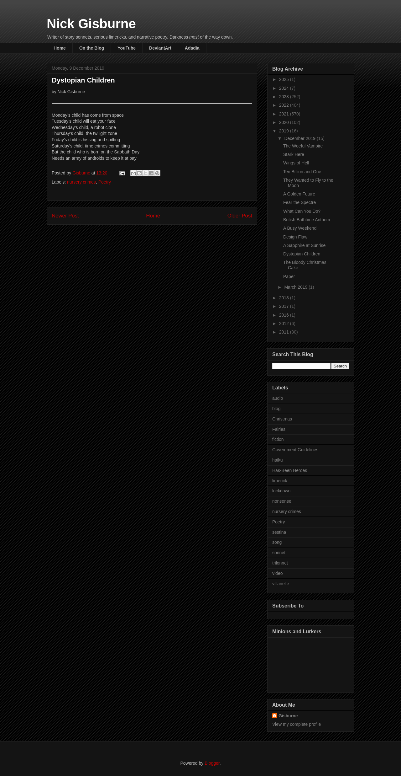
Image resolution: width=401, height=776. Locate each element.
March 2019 (296, 287)
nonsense (281, 501)
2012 (284, 323)
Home (60, 48)
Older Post (239, 216)
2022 (284, 105)
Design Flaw (295, 236)
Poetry (104, 182)
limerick (279, 480)
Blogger (212, 763)
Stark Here (293, 154)
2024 (284, 88)
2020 (284, 122)
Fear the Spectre (299, 202)
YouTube (126, 48)
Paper (289, 276)
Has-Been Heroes (289, 470)
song (277, 542)
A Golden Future (299, 193)
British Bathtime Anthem (306, 219)
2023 (284, 96)
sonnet (278, 552)
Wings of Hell (296, 162)
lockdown (281, 490)
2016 (284, 315)
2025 (284, 79)
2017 (284, 306)
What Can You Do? (301, 211)
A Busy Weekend (299, 228)
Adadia (192, 48)
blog (276, 408)
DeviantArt (160, 48)
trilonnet (280, 562)
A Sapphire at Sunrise (304, 245)
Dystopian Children (301, 253)
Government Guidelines (295, 449)
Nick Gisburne (91, 23)
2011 (284, 331)
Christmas (282, 418)
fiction (278, 439)
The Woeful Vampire (303, 145)
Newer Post (65, 216)
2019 (284, 130)
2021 (284, 113)
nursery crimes (81, 182)
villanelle (280, 583)
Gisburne (288, 715)
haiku (277, 460)
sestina (279, 532)
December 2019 (300, 138)
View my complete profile (296, 724)
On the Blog (91, 48)
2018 (284, 297)
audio (277, 398)
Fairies (278, 429)
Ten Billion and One (302, 171)
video (277, 573)
